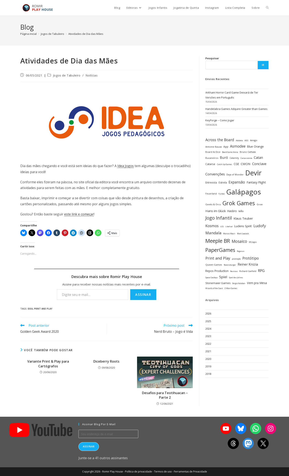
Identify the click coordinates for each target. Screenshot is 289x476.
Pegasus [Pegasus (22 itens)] (240, 251)
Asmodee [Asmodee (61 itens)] (238, 146)
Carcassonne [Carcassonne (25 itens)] (246, 158)
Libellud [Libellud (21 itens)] (228, 226)
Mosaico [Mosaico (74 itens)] (239, 241)
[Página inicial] (28, 34)
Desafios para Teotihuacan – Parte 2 (165, 395)
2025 (208, 321)
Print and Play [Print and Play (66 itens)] (217, 258)
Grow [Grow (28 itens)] (260, 204)
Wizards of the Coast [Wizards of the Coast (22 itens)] (214, 288)
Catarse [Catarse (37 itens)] (210, 164)
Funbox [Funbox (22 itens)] (221, 194)
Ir (263, 65)
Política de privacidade (138, 471)
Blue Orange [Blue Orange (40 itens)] (255, 146)
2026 (208, 313)
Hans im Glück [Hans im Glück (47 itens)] (215, 211)
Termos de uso (163, 471)
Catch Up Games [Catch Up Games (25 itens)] (224, 164)
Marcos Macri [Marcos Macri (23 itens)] (229, 233)
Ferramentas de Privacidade (190, 471)
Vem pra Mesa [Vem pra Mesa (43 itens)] (257, 283)
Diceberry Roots (106, 361)
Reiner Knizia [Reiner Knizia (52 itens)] (248, 264)
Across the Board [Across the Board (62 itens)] (219, 139)
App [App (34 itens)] (225, 146)
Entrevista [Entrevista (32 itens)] (211, 182)
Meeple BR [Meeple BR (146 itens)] (217, 240)
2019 (208, 366)
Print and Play (43, 308)
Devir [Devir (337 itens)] (253, 172)
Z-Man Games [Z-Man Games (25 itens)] (230, 288)
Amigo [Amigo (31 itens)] (253, 140)
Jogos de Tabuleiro (67, 75)
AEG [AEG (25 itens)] (246, 140)
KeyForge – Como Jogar (219, 120)
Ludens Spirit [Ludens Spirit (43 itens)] (243, 226)
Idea (30, 308)
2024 (208, 328)
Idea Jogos (125, 166)
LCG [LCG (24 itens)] (222, 226)
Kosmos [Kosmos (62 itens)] (212, 225)
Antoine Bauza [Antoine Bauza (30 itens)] (213, 146)
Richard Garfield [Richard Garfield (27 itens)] (247, 271)
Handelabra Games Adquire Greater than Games (236, 109)
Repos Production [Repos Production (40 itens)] (217, 271)
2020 (208, 359)
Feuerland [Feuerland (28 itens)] (211, 193)
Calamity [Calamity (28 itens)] (234, 158)
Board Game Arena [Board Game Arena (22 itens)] (230, 152)
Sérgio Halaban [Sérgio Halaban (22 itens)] (238, 283)
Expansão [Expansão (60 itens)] (237, 182)
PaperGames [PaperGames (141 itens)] (220, 249)
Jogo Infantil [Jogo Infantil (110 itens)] (218, 218)
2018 (208, 374)
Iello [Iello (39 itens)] (241, 211)
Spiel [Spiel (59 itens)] (223, 276)
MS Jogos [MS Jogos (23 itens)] (253, 242)
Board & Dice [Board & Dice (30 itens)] (212, 151)
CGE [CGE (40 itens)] (236, 164)
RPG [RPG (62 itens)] (261, 270)
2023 (208, 336)
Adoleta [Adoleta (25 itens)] (239, 140)
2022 (208, 344)
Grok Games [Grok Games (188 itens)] (238, 203)
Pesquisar (212, 58)
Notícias (91, 75)
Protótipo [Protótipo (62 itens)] (250, 258)
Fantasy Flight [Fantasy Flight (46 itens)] (256, 182)
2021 (208, 351)
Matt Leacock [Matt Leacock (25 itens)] (243, 233)
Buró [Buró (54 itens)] (224, 157)
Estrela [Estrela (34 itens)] (223, 182)
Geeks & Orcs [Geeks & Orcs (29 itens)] (213, 204)
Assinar (143, 294)
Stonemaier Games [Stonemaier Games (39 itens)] (218, 283)
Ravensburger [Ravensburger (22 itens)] (230, 265)
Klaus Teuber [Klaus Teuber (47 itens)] (243, 218)
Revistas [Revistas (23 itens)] (234, 271)
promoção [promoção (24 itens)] (236, 258)
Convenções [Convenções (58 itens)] (215, 174)
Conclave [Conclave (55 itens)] (259, 163)
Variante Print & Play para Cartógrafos (48, 363)
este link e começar (79, 214)
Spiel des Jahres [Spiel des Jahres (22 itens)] (236, 277)
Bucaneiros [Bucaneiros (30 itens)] (211, 157)
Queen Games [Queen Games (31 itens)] (213, 264)
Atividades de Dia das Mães (85, 34)
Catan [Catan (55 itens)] (258, 157)
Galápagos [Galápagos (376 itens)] (243, 192)
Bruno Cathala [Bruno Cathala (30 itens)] (248, 151)
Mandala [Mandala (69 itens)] (213, 232)
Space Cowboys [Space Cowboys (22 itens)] (211, 277)
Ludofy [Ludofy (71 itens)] (259, 225)
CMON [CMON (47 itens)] (245, 164)
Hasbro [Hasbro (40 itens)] (232, 211)
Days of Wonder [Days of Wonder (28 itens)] (235, 174)
